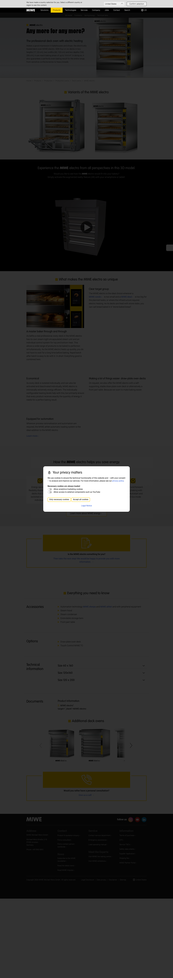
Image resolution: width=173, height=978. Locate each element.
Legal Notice (86, 506)
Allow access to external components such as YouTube (77, 492)
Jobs (107, 10)
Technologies (70, 10)
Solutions (44, 10)
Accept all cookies (80, 499)
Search (127, 10)
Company (96, 10)
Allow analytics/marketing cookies (68, 489)
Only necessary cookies (59, 499)
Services (84, 10)
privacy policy (118, 481)
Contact (116, 10)
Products (56, 10)
